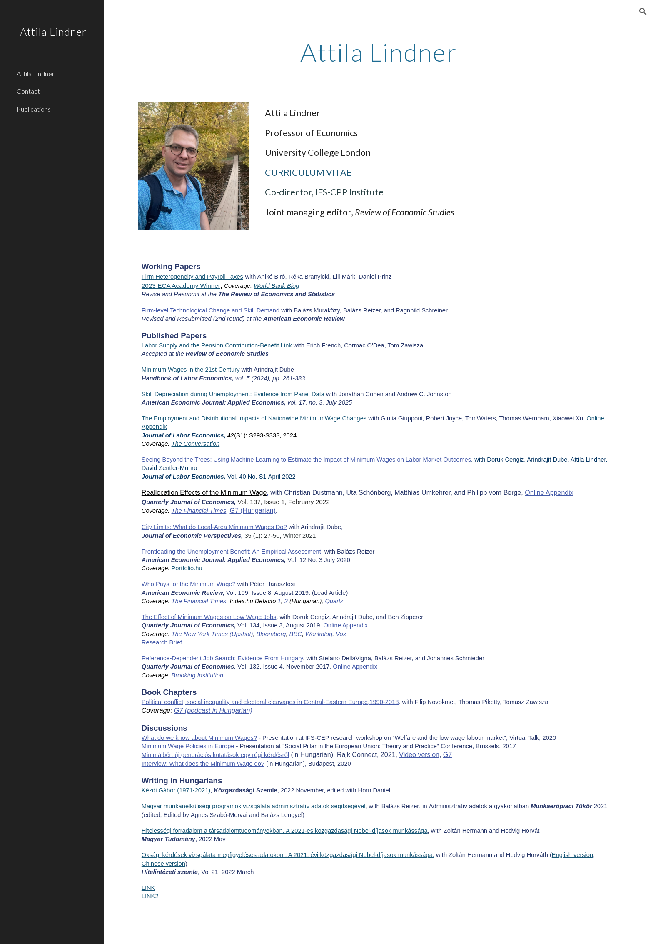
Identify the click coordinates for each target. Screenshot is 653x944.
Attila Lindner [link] (36, 73)
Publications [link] (34, 109)
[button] (643, 12)
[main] (378, 52)
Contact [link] (28, 91)
